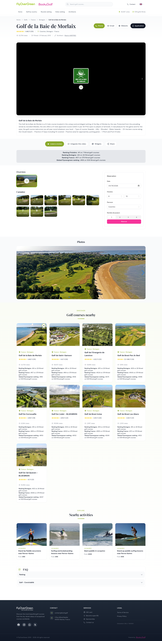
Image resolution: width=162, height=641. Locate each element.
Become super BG (91, 616)
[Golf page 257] (97, 334)
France (33, 20)
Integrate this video (77, 144)
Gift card (88, 612)
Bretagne (42, 20)
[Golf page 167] (130, 396)
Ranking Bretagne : (69, 155)
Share (111, 144)
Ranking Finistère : (70, 152)
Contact (131, 4)
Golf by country (31, 12)
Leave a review (54, 144)
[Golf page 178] (32, 336)
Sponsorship (89, 619)
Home (20, 12)
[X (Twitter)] (35, 625)
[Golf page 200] (32, 396)
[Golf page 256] (64, 396)
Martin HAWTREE (70, 35)
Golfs (25, 20)
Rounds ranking (46, 12)
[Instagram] (24, 625)
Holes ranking (60, 12)
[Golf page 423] (32, 455)
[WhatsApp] (29, 625)
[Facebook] (18, 625)
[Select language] (142, 4)
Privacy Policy (122, 616)
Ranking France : (69, 157)
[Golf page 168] (130, 336)
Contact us (89, 622)
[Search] (68, 4)
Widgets (96, 144)
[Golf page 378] (64, 336)
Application (138, 26)
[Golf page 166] (97, 396)
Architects (72, 12)
